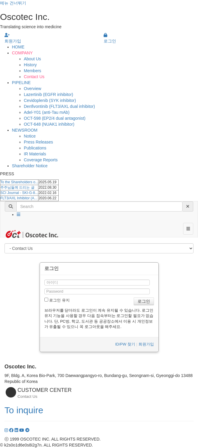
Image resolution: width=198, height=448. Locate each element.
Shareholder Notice (30, 165)
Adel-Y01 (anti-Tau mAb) (46, 112)
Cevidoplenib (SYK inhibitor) (50, 100)
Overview (32, 88)
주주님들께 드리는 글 (17, 187)
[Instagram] (6, 430)
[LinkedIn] (17, 430)
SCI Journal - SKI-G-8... (19, 193)
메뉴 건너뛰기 (13, 3)
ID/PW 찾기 (125, 344)
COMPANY (22, 53)
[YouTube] (22, 430)
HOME (18, 47)
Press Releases (38, 142)
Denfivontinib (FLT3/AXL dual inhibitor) (59, 106)
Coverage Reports (41, 159)
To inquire (23, 410)
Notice (30, 136)
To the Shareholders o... (19, 182)
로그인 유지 (57, 300)
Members (32, 70)
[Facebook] (12, 430)
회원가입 (146, 344)
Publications (35, 148)
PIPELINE (21, 82)
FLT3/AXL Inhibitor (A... (18, 198)
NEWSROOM (25, 130)
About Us (32, 58)
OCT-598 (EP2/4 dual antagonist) (54, 118)
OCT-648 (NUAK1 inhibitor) (49, 124)
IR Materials (35, 154)
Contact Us (34, 76)
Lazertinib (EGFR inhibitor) (48, 94)
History (30, 64)
